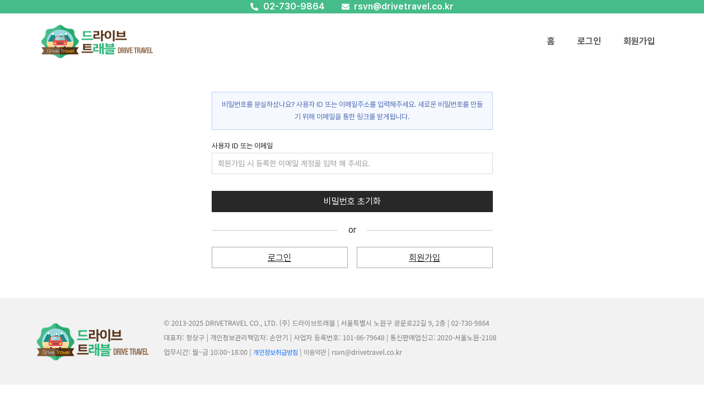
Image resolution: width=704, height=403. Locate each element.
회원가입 (639, 41)
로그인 (589, 41)
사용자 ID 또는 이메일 (242, 146)
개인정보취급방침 (275, 353)
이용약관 (315, 353)
